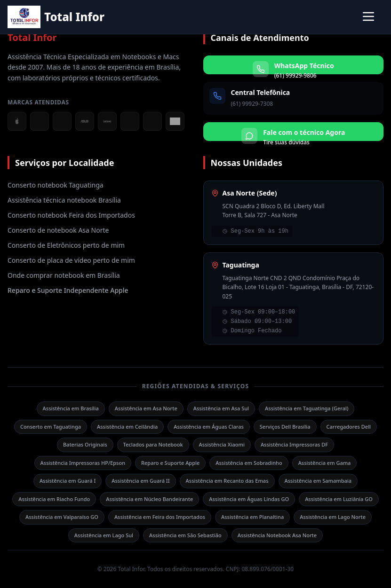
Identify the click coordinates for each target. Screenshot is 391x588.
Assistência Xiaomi (222, 444)
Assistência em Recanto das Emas (227, 480)
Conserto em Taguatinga (50, 426)
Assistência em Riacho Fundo (54, 498)
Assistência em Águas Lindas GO (249, 498)
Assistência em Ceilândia (127, 426)
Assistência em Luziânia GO (339, 498)
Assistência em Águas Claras (209, 426)
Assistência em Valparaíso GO (61, 516)
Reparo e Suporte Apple (170, 462)
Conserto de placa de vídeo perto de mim (71, 260)
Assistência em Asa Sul (221, 408)
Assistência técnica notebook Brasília (64, 200)
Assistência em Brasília (71, 408)
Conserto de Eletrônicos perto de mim (66, 245)
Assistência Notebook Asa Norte (277, 535)
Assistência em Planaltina (252, 516)
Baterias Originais (85, 444)
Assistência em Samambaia (318, 480)
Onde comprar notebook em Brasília (64, 275)
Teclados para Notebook (153, 444)
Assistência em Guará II (140, 480)
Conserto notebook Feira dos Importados (71, 215)
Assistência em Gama (324, 462)
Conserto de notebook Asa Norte (58, 230)
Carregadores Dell (349, 426)
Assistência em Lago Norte (333, 516)
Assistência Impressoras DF (294, 444)
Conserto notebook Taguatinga (56, 184)
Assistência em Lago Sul (103, 535)
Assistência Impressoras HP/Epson (82, 462)
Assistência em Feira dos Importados (159, 516)
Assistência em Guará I (68, 480)
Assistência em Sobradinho (248, 462)
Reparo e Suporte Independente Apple (68, 290)
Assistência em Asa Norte (146, 408)
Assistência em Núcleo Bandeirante (149, 498)
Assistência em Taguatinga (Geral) (306, 408)
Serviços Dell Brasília (285, 426)
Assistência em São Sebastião (185, 535)
